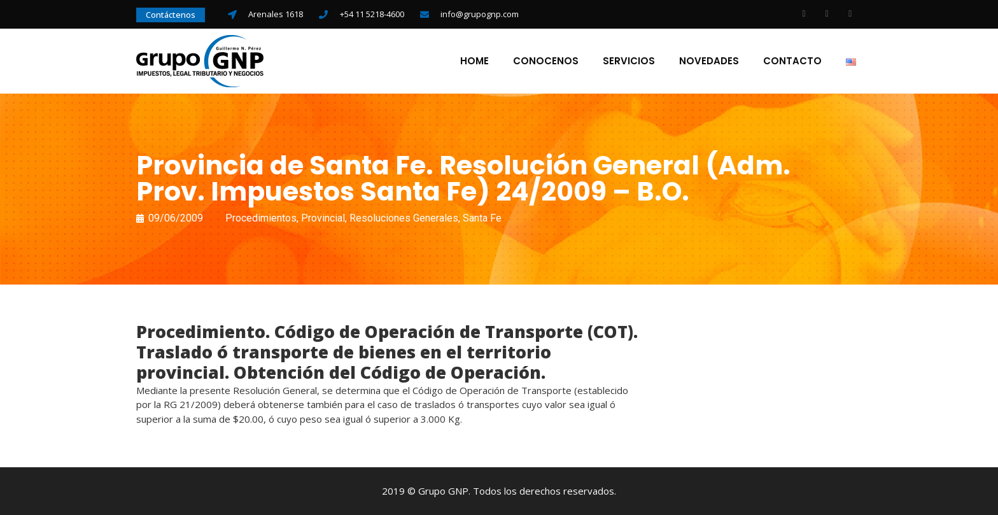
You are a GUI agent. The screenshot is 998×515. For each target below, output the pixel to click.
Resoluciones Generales (403, 218)
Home (474, 61)
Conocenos (546, 61)
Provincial (323, 218)
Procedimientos (261, 218)
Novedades (709, 61)
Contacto (792, 61)
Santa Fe (482, 218)
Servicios (629, 61)
